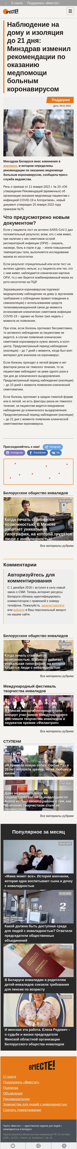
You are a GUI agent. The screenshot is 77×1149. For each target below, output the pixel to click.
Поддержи (61, 100)
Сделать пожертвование (22, 1110)
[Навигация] (70, 11)
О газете (17, 3)
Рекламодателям (16, 1099)
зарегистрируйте (53, 605)
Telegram (53, 447)
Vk (56, 453)
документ (10, 165)
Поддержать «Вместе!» (43, 3)
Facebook (37, 453)
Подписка (10, 1088)
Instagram (14, 453)
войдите (19, 610)
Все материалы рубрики (56, 545)
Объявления (13, 1093)
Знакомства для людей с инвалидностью (35, 1104)
